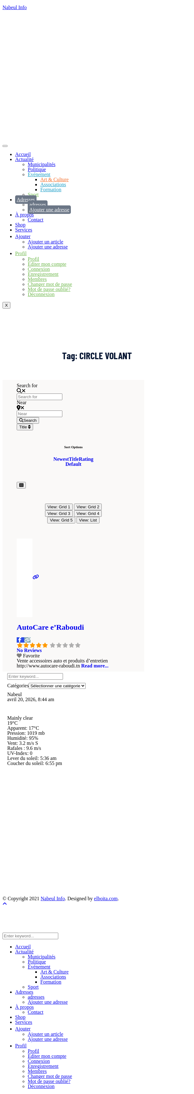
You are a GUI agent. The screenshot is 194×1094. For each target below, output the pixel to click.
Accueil (23, 154)
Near (21, 402)
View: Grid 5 (61, 520)
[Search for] (39, 397)
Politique (37, 169)
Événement (39, 174)
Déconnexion (41, 294)
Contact (35, 219)
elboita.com (105, 898)
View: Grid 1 (59, 507)
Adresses (26, 199)
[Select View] (21, 485)
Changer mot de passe (50, 284)
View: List (88, 520)
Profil (33, 259)
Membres (37, 279)
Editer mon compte (47, 264)
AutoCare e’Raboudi (50, 627)
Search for (27, 385)
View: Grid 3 (59, 513)
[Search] (28, 420)
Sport (33, 194)
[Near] (39, 413)
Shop (20, 224)
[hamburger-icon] (5, 146)
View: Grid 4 (88, 513)
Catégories (18, 685)
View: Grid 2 (88, 507)
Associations (53, 184)
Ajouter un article (45, 241)
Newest (61, 459)
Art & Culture (54, 179)
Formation (50, 189)
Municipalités (41, 164)
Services (23, 229)
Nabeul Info (15, 7)
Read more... (95, 665)
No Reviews (29, 650)
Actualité (24, 159)
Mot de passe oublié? (49, 289)
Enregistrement (43, 274)
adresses (37, 204)
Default (74, 464)
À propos (24, 214)
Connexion (39, 269)
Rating (86, 459)
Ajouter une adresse (49, 209)
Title (25, 427)
